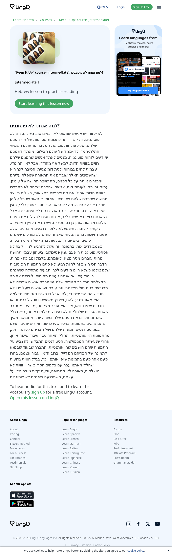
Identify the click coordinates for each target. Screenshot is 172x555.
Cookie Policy (101, 545)
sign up (38, 392)
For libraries (17, 458)
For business (18, 453)
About (14, 429)
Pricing (14, 434)
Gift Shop (16, 467)
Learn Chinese (71, 462)
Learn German (71, 443)
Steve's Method (20, 443)
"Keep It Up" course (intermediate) (83, 20)
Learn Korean (70, 467)
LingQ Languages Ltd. (44, 538)
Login (121, 7)
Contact (15, 439)
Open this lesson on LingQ (34, 397)
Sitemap (86, 545)
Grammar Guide (124, 462)
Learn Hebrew (23, 20)
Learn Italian (70, 448)
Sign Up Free (141, 7)
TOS (64, 545)
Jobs (116, 443)
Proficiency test (123, 448)
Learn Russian (71, 472)
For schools (17, 448)
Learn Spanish (71, 434)
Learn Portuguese (73, 453)
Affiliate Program (125, 453)
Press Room (121, 458)
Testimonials (18, 462)
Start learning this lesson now (44, 103)
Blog (116, 434)
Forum (118, 429)
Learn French (70, 439)
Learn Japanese (71, 458)
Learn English (70, 429)
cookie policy (135, 550)
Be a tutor (120, 439)
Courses (46, 20)
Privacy (74, 545)
